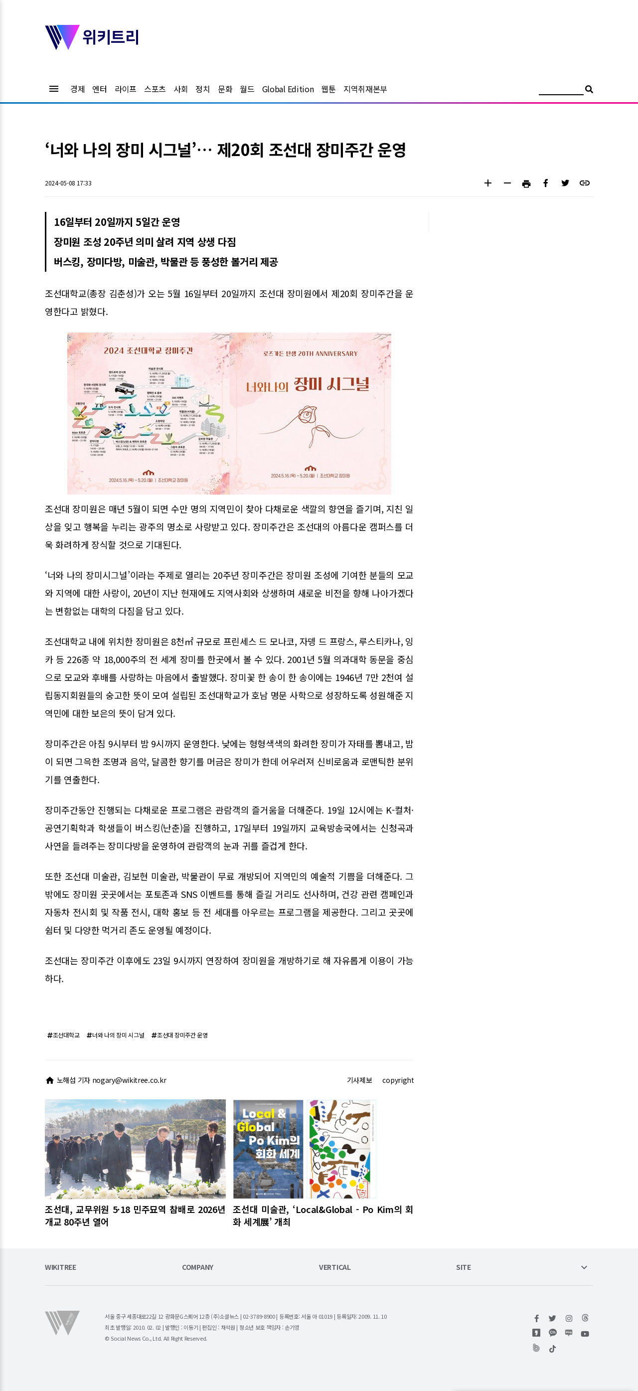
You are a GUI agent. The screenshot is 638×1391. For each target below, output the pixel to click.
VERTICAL (335, 1267)
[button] (487, 184)
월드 (247, 89)
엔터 (99, 89)
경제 (77, 89)
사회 (180, 89)
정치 (202, 89)
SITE (463, 1267)
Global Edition (288, 89)
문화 (225, 89)
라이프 (126, 89)
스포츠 (155, 89)
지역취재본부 (365, 89)
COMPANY (197, 1267)
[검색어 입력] (561, 90)
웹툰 (328, 89)
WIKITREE (60, 1267)
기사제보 (359, 1080)
